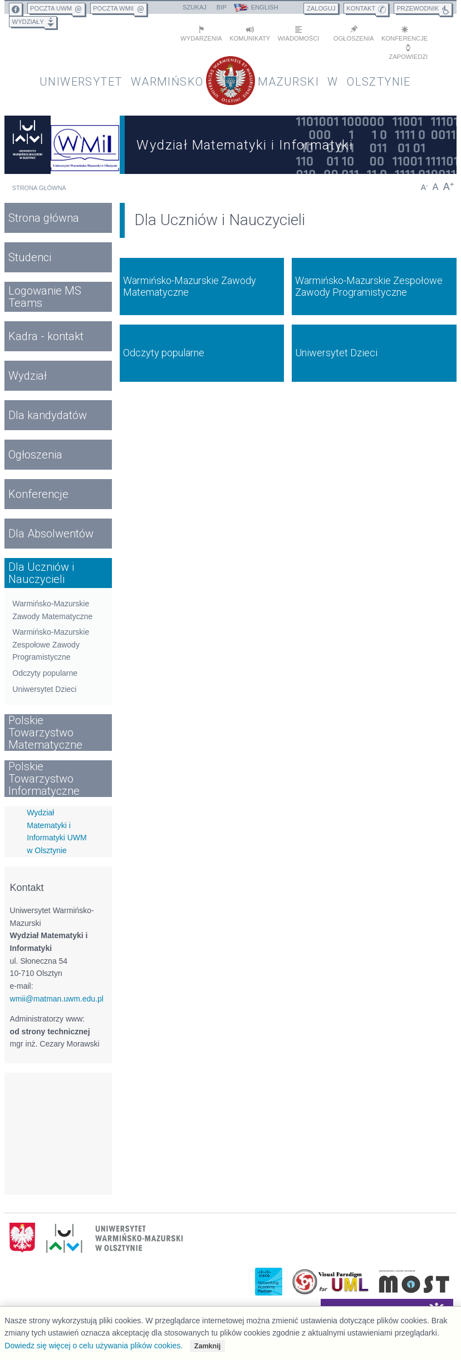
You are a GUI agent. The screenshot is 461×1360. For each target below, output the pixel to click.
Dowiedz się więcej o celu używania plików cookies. (93, 1345)
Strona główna (39, 188)
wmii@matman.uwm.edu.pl (57, 998)
